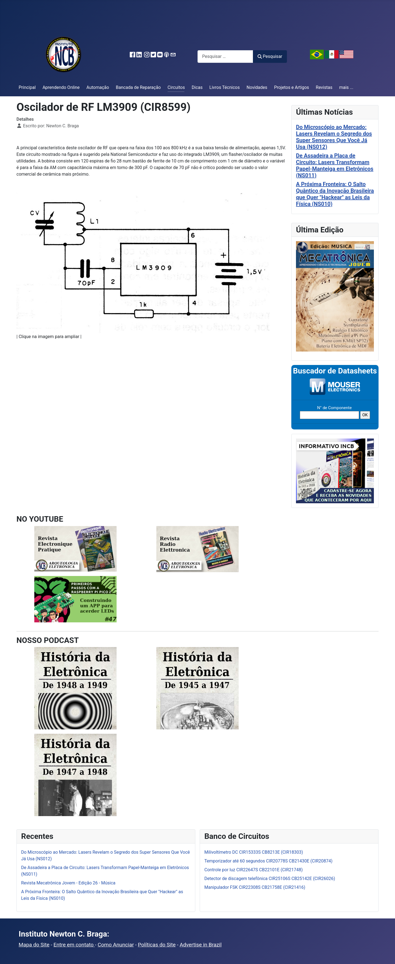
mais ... (346, 87)
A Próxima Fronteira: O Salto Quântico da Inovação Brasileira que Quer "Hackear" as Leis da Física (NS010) (335, 194)
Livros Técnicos (224, 87)
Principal (27, 87)
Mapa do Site (34, 944)
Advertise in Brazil (201, 944)
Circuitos (176, 87)
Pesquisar (270, 56)
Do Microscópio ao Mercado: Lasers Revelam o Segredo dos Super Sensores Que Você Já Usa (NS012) (334, 137)
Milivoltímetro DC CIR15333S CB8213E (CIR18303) (253, 852)
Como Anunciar (116, 944)
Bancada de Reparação (138, 87)
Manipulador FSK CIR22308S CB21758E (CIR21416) (254, 887)
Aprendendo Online (61, 87)
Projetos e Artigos (291, 87)
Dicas (197, 87)
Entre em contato (74, 944)
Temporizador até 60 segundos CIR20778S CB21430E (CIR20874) (268, 861)
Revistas (324, 87)
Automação (97, 87)
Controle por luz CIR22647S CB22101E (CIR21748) (253, 869)
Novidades (257, 87)
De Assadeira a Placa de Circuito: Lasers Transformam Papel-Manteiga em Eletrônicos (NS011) (334, 165)
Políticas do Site (157, 944)
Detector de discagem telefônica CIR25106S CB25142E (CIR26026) (269, 878)
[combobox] (225, 56)
